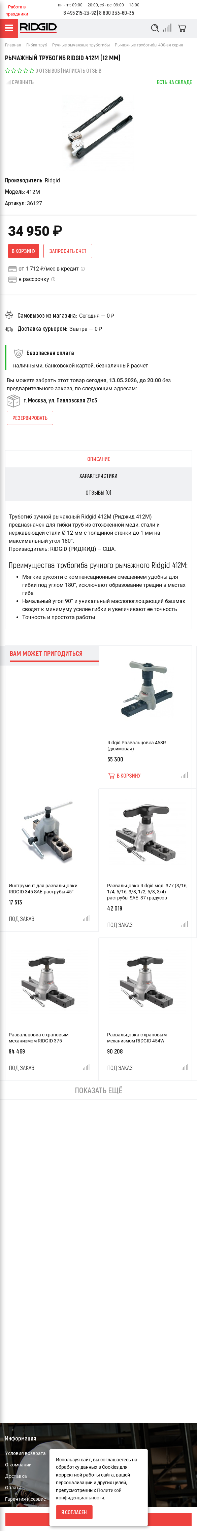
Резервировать (29, 418)
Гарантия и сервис (25, 1499)
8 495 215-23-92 (79, 12)
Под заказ (21, 918)
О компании (18, 1464)
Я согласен (74, 1512)
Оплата (13, 1487)
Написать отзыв (82, 70)
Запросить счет (68, 251)
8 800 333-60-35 (116, 12)
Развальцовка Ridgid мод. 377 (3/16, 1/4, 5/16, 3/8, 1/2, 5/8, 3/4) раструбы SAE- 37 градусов (147, 891)
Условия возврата (25, 1453)
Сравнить (19, 82)
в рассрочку (34, 279)
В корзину (23, 251)
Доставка (16, 1476)
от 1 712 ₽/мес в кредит (49, 268)
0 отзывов (47, 70)
